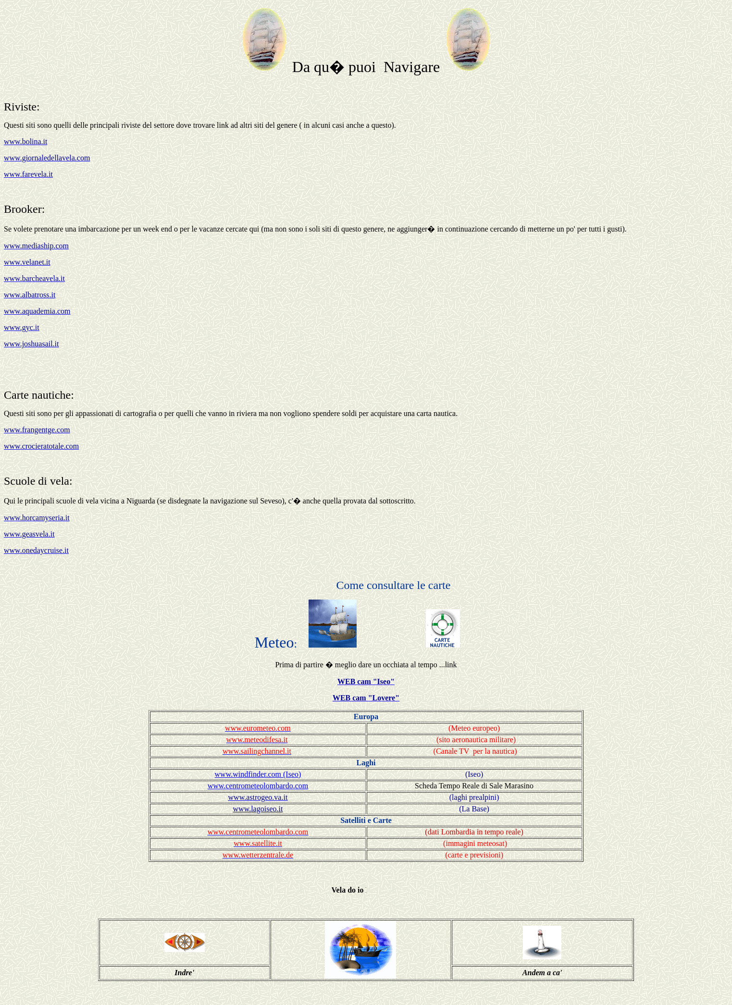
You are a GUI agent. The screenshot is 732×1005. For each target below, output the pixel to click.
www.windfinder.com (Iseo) (258, 774)
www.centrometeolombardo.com (258, 786)
